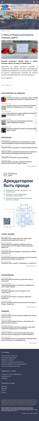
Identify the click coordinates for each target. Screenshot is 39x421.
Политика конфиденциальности (10, 366)
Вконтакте (4, 386)
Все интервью (32, 166)
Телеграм (4, 388)
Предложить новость (7, 360)
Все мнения (32, 343)
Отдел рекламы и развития (9, 355)
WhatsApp (4, 378)
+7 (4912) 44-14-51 (6, 376)
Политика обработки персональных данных (14, 364)
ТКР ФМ (3, 392)
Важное (9, 30)
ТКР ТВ (3, 390)
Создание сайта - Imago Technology (30, 413)
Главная (3, 30)
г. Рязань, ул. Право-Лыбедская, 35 (11, 374)
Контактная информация (8, 357)
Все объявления (31, 307)
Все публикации (31, 266)
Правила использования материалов (12, 362)
